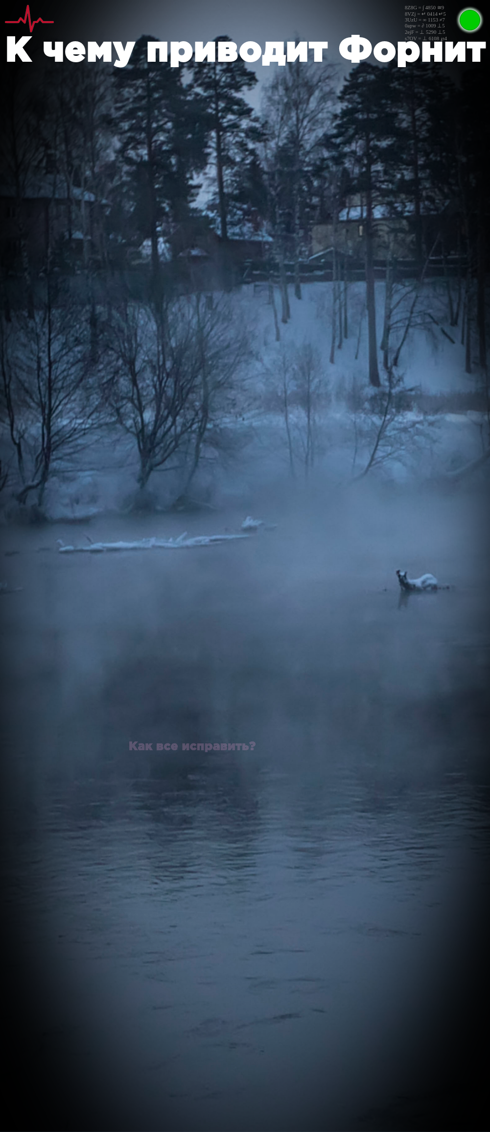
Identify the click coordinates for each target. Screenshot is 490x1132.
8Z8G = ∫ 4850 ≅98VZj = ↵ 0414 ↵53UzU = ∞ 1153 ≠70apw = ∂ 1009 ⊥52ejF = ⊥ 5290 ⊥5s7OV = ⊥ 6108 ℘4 (426, 23)
